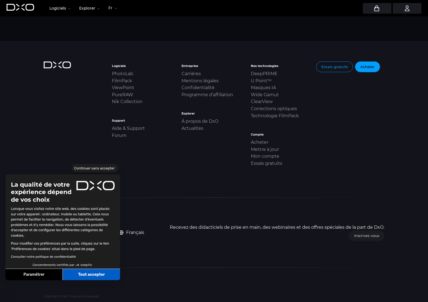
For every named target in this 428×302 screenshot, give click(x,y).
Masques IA (263, 87)
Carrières (191, 73)
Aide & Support (128, 128)
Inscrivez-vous (366, 235)
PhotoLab (122, 73)
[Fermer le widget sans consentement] (95, 168)
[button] (8, 296)
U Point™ (261, 80)
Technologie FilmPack (275, 115)
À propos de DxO (200, 121)
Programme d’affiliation (207, 94)
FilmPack (122, 80)
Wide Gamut (265, 94)
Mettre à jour (265, 149)
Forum (119, 135)
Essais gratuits (266, 163)
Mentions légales (200, 80)
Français (131, 232)
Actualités (192, 128)
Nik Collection (127, 101)
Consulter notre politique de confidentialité (43, 257)
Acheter (259, 142)
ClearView (262, 101)
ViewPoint (123, 87)
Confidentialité (198, 87)
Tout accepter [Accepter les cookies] (91, 274)
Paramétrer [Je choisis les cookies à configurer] (33, 274)
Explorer (89, 8)
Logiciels (59, 8)
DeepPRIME (264, 73)
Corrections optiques (274, 108)
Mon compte (265, 156)
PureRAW (122, 94)
